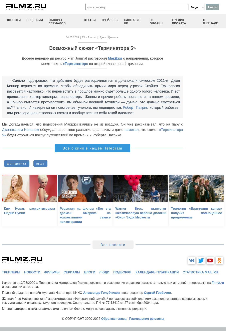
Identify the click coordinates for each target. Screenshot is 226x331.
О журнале (210, 21)
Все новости (113, 245)
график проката (179, 21)
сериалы (71, 272)
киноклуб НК (132, 21)
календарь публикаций (157, 272)
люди (104, 272)
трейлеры (109, 20)
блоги (89, 272)
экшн (40, 163)
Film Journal (89, 37)
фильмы (51, 272)
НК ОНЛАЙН (156, 21)
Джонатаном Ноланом (20, 130)
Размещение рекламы (146, 318)
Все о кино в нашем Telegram (92, 148)
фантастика (16, 163)
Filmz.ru (218, 282)
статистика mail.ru (200, 272)
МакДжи (115, 58)
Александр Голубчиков (101, 292)
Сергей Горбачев (157, 292)
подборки (122, 272)
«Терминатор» (75, 64)
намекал (132, 130)
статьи (90, 20)
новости (13, 20)
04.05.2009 (72, 37)
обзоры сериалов (57, 21)
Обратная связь (114, 318)
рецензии (34, 20)
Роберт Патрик (135, 108)
